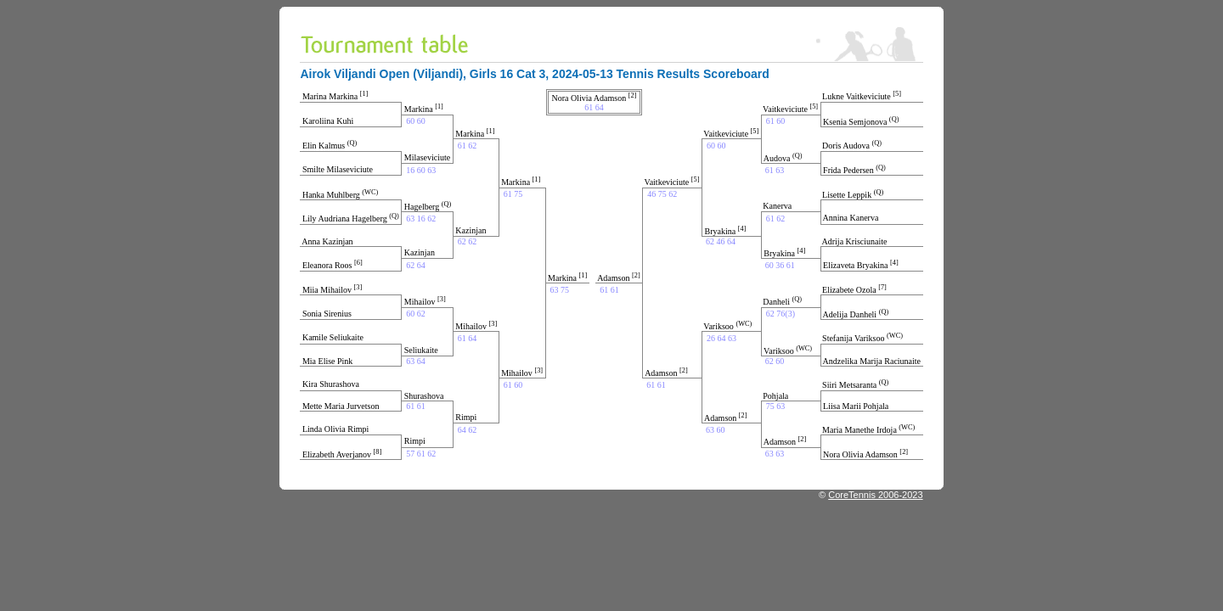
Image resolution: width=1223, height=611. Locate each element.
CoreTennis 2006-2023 (875, 495)
